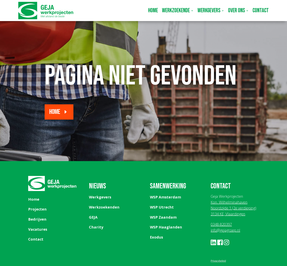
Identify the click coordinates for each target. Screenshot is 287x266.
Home (153, 10)
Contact (261, 10)
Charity (96, 227)
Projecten (37, 209)
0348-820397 (221, 224)
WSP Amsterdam (165, 197)
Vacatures (37, 229)
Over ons (236, 10)
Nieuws (97, 186)
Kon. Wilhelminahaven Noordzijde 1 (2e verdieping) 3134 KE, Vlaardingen (233, 208)
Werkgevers (208, 10)
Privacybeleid (218, 260)
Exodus (156, 237)
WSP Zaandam (163, 217)
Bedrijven (37, 219)
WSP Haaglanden (166, 227)
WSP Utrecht (162, 207)
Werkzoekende (176, 10)
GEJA (93, 217)
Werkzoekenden (104, 207)
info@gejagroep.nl (225, 230)
